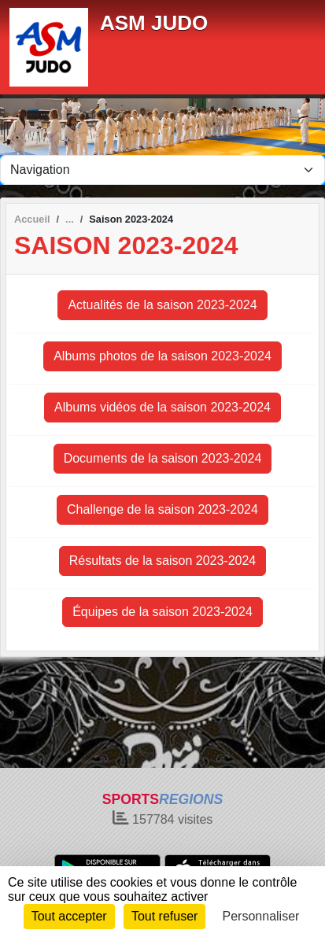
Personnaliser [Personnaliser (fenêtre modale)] (261, 916)
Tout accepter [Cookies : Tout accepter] (69, 916)
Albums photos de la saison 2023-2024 (162, 356)
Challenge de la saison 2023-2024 (162, 509)
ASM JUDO (154, 23)
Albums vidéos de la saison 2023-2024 (162, 407)
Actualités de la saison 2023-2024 (162, 305)
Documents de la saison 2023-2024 (163, 458)
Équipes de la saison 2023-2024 (162, 611)
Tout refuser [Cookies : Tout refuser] (164, 916)
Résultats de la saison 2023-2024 (163, 560)
